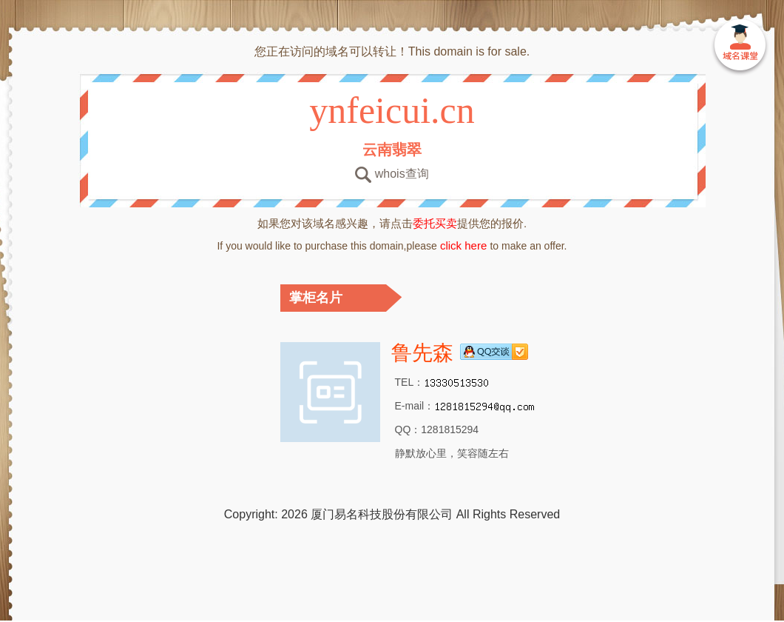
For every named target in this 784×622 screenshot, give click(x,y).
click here (463, 245)
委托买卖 (435, 223)
